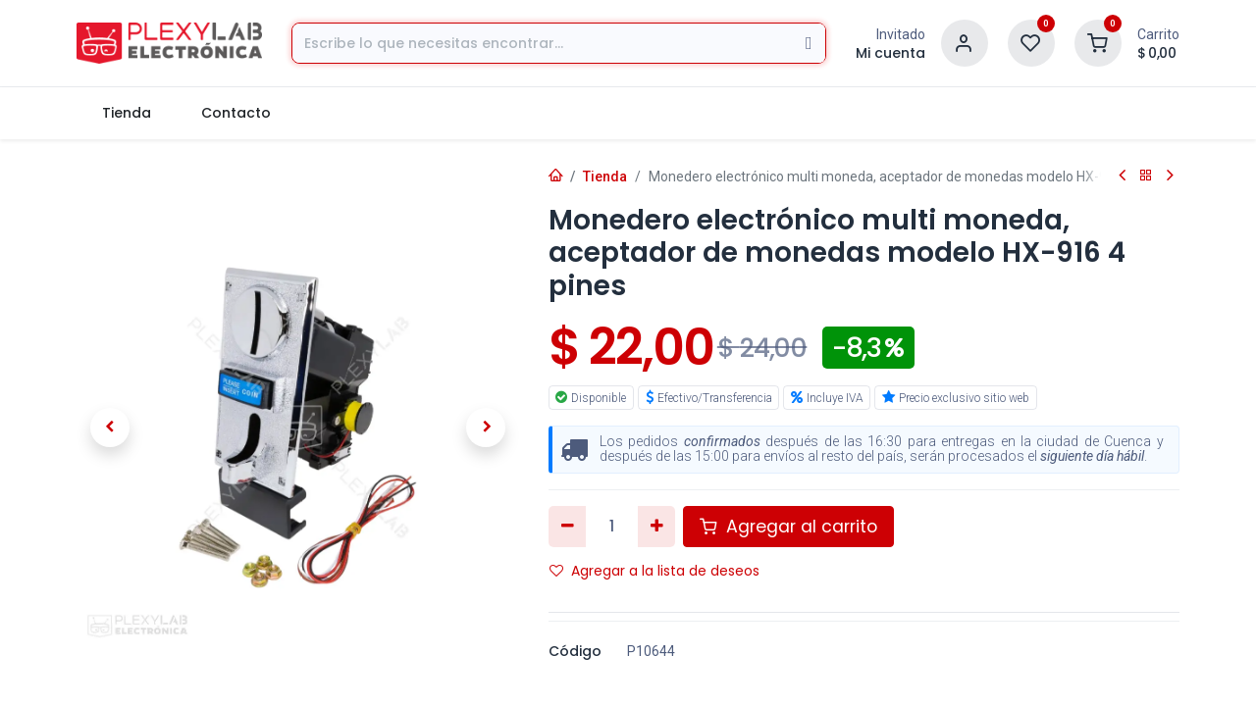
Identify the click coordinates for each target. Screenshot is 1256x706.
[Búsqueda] (809, 43)
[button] (110, 427)
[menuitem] (126, 113)
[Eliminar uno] (568, 526)
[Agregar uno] (657, 526)
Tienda (605, 176)
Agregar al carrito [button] (788, 526)
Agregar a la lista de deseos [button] (654, 570)
